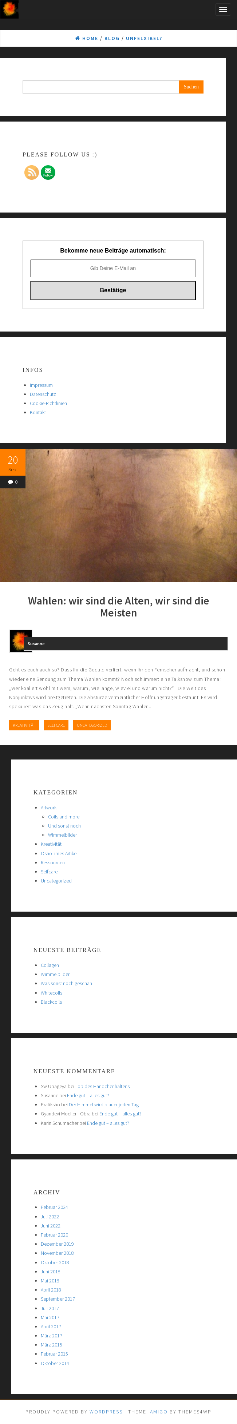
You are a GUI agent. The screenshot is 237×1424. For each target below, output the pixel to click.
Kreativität (24, 725)
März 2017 (51, 1335)
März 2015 (51, 1344)
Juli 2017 (50, 1308)
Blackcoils (51, 1002)
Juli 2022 (50, 1216)
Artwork (48, 807)
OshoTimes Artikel (59, 853)
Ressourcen (53, 862)
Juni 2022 (50, 1225)
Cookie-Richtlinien (48, 403)
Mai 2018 (50, 1280)
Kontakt (38, 412)
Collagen (50, 965)
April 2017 (51, 1326)
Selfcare (56, 725)
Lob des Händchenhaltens (102, 1086)
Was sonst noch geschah (66, 983)
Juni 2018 (50, 1271)
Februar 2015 (54, 1353)
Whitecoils (51, 992)
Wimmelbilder (62, 835)
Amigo (159, 1411)
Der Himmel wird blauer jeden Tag (104, 1104)
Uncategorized (92, 725)
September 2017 (58, 1299)
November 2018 (57, 1253)
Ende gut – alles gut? (88, 1095)
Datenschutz (43, 394)
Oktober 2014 (55, 1363)
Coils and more (63, 816)
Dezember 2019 (57, 1244)
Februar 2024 (54, 1207)
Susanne (36, 643)
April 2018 (51, 1289)
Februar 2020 (54, 1234)
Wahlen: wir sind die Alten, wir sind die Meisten (118, 606)
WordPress (106, 1411)
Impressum (41, 385)
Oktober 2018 (55, 1262)
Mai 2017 (50, 1317)
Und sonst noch (64, 825)
